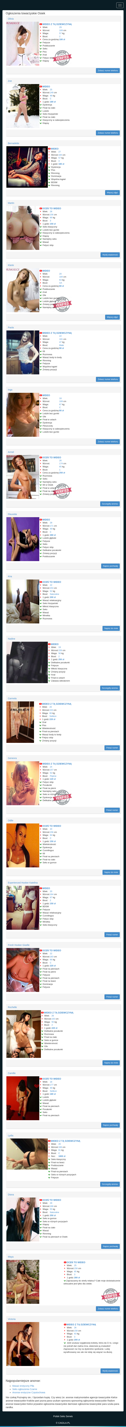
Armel (11, 452)
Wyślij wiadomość (110, 255)
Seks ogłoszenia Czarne (24, 1389)
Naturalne (54, 594)
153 (51, 588)
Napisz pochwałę (110, 566)
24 (51, 767)
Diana (11, 1194)
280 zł (53, 535)
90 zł (61, 348)
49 (51, 529)
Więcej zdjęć (112, 192)
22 (60, 336)
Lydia (10, 1135)
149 (51, 92)
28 (51, 211)
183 (51, 956)
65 (60, 466)
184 (60, 155)
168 (60, 1147)
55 (53, 1022)
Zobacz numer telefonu (108, 70)
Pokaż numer (112, 748)
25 (51, 89)
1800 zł (61, 1156)
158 (76, 1268)
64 (51, 835)
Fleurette (12, 514)
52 (51, 591)
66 (51, 217)
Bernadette (13, 143)
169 (61, 30)
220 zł (52, 719)
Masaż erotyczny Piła (23, 1386)
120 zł (53, 779)
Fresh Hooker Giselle (19, 945)
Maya (10, 1256)
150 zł (53, 224)
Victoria (11, 1319)
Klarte (11, 265)
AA (60, 283)
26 (60, 460)
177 (51, 1085)
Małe (61, 345)
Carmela (12, 698)
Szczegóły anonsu (110, 504)
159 (60, 650)
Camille (12, 1073)
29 (60, 27)
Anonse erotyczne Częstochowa (28, 1392)
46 (51, 1088)
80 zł (61, 286)
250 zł (62, 472)
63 (60, 280)
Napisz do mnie (111, 628)
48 (51, 95)
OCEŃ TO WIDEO (51, 208)
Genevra (12, 758)
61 (59, 1150)
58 (59, 653)
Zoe (10, 81)
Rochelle (12, 1007)
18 (60, 398)
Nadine (11, 638)
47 (60, 342)
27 (59, 152)
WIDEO (46, 86)
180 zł (62, 39)
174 (61, 463)
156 (51, 214)
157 (51, 770)
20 (60, 274)
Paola (11, 327)
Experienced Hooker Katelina (23, 882)
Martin (11, 203)
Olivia (11, 18)
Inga (10, 389)
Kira (10, 576)
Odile (10, 820)
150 (53, 1019)
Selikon (53, 716)
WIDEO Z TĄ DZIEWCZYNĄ (57, 24)
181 (61, 339)
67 (60, 404)
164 (51, 894)
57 (60, 33)
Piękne (53, 776)
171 (51, 526)
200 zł (53, 597)
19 (59, 647)
